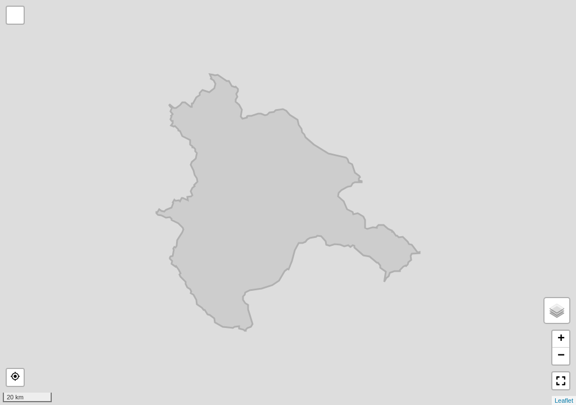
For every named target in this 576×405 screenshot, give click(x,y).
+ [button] (561, 339)
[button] (15, 377)
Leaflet (564, 400)
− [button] (561, 356)
